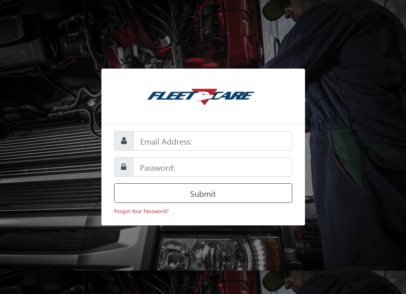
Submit (203, 193)
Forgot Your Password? (141, 210)
